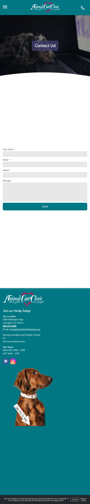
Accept (74, 500)
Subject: (6, 170)
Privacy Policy (83, 499)
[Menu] (5, 6)
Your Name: (9, 149)
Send (45, 206)
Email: (6, 160)
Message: (7, 180)
